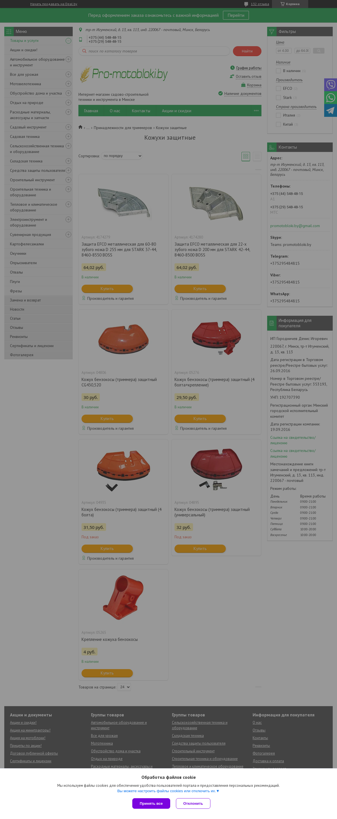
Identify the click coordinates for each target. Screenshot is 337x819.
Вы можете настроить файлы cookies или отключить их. (166, 791)
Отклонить (193, 803)
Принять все (151, 803)
